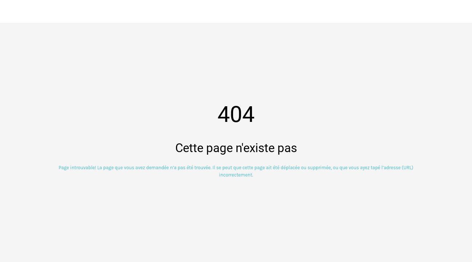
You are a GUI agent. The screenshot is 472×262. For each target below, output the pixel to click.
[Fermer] (11, 11)
